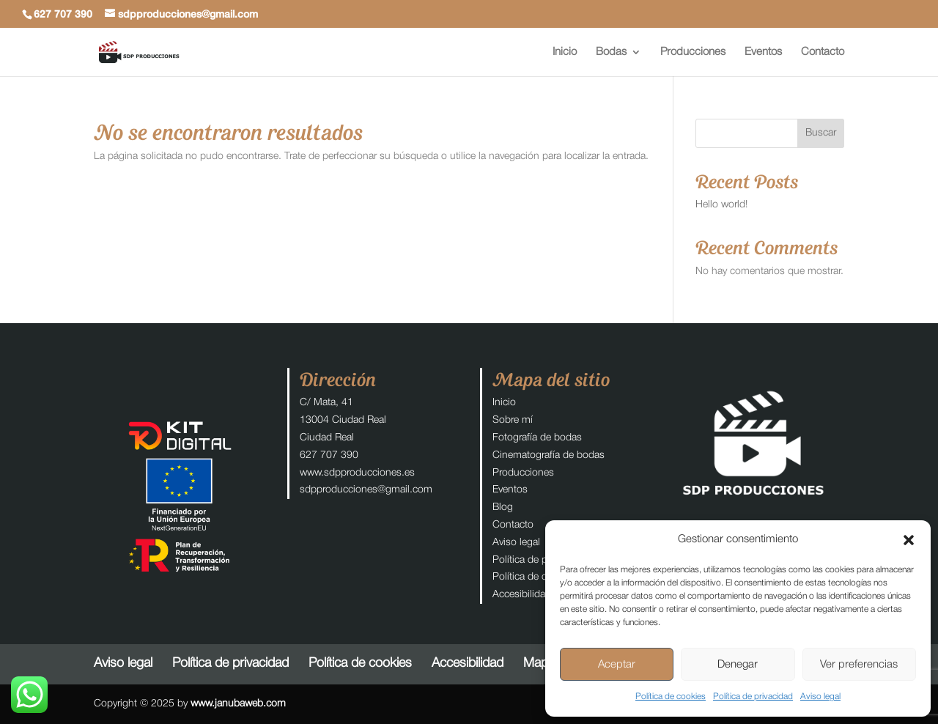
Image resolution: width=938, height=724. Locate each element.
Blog (502, 507)
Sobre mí (512, 420)
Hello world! (721, 205)
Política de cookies (670, 696)
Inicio (565, 52)
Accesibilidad (521, 594)
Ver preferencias (859, 665)
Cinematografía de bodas (548, 455)
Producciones (692, 52)
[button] (908, 540)
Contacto (822, 52)
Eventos (763, 52)
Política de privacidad (753, 696)
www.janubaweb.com (238, 704)
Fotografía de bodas (537, 438)
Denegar (737, 665)
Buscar (820, 133)
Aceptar (616, 665)
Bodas (611, 52)
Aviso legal (820, 696)
